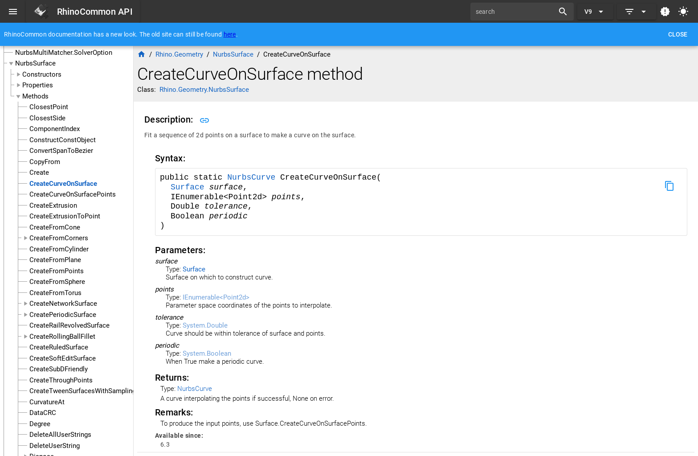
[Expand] (636, 12)
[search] (515, 12)
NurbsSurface (35, 63)
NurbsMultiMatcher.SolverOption (63, 53)
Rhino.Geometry (179, 54)
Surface (190, 187)
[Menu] (12, 11)
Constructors (41, 74)
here (230, 34)
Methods (35, 96)
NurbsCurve (253, 177)
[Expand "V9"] (595, 12)
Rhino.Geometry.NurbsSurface (204, 90)
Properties (37, 85)
